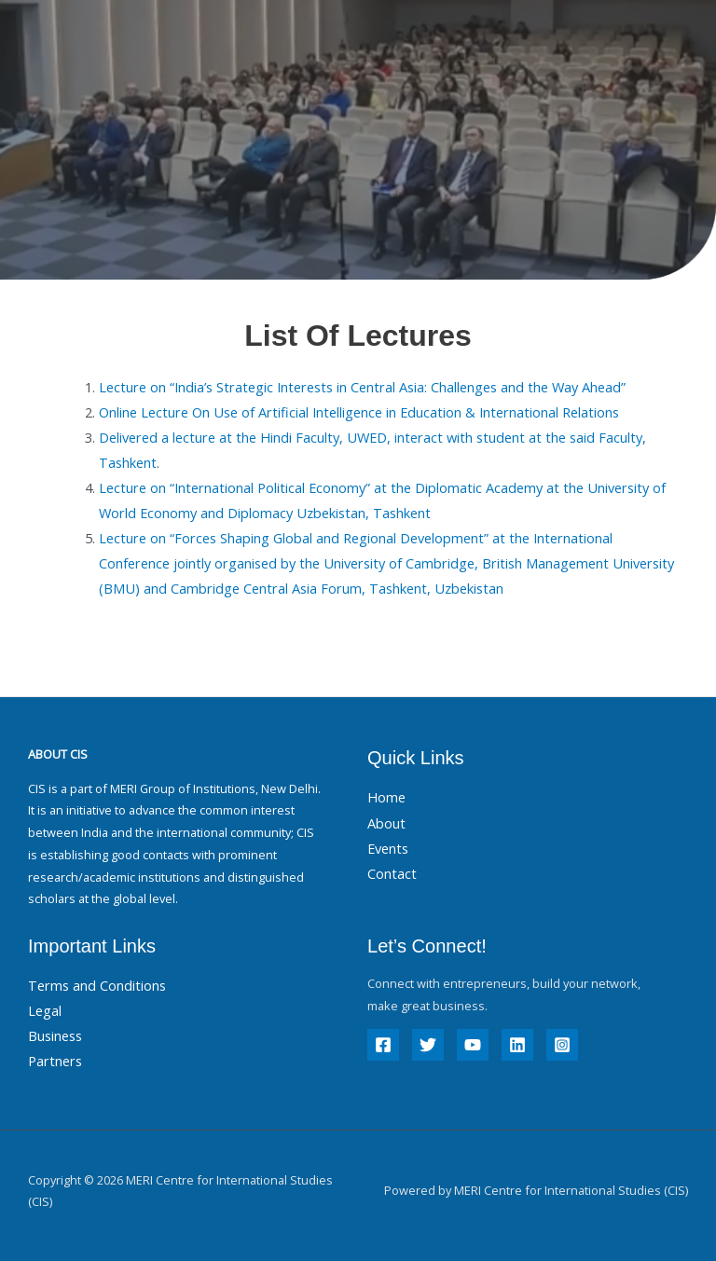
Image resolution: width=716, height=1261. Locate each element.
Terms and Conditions (97, 985)
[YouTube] (473, 1045)
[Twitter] (428, 1045)
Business (55, 1035)
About (386, 823)
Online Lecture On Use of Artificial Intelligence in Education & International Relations (359, 412)
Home (386, 797)
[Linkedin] (517, 1045)
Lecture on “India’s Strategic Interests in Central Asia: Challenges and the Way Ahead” (362, 386)
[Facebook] (383, 1045)
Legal (45, 1010)
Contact (392, 873)
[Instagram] (562, 1045)
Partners (55, 1060)
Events (387, 848)
